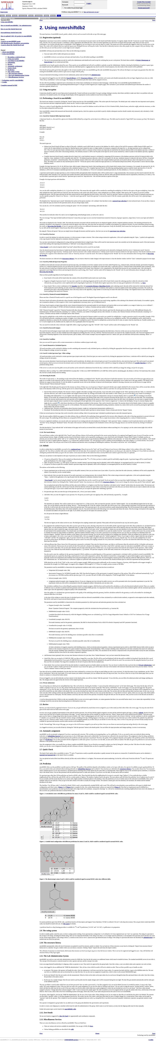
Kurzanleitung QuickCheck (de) (11, 32)
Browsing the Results (54, 226)
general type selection (120, 201)
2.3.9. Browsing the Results (47, 375)
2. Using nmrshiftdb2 (62, 27)
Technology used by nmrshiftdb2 (12, 80)
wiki (72, 1029)
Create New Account (144, 2)
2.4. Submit (44, 446)
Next (153, 20)
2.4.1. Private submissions (47, 683)
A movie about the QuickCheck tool (12, 45)
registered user (76, 449)
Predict (31, 15)
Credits (4, 82)
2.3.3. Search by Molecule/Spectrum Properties (53, 262)
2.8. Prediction (45, 764)
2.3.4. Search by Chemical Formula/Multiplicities (54, 294)
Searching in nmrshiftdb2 (16, 60)
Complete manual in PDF (9, 85)
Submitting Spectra (54, 736)
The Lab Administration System (18, 75)
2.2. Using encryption (48, 90)
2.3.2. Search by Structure (47, 234)
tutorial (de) (52, 755)
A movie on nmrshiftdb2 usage (10, 41)
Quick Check (22, 15)
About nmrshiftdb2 (8, 52)
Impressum (4, 12)
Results (15, 15)
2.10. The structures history (50, 943)
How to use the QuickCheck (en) (11, 29)
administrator (95, 75)
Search (8, 15)
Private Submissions (145, 665)
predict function (140, 363)
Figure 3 (117, 787)
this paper (66, 924)
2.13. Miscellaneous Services (51, 1019)
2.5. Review (44, 704)
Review (53, 15)
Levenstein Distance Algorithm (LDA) (98, 286)
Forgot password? (144, 8)
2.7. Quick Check (46, 749)
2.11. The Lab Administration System (54, 956)
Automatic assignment (15, 66)
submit (141, 712)
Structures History (87, 78)
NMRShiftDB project (71, 1040)
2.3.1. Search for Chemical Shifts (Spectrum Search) (55, 116)
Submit (46, 15)
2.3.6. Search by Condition (47, 339)
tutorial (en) (43, 755)
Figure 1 (61, 787)
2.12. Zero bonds (46, 1013)
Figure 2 (69, 787)
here (144, 283)
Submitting (11, 62)
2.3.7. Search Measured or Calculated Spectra (53, 345)
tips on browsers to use (91, 12)
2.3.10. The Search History (47, 432)
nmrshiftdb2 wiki (70, 1009)
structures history (109, 482)
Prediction (11, 70)
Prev (41, 20)
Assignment (38, 15)
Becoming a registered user (16, 57)
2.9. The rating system (48, 931)
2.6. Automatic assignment (50, 731)
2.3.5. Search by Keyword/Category (50, 328)
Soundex (74, 286)
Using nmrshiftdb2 (7, 22)
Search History (71, 78)
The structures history (15, 73)
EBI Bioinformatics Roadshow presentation (15, 43)
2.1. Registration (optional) (50, 38)
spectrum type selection (117, 231)
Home (2, 15)
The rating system (13, 71)
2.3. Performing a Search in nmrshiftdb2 (55, 98)
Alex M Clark (63, 1016)
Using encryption (13, 59)
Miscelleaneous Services (16, 77)
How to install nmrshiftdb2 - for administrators (16, 25)
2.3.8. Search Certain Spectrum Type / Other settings (55, 353)
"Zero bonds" (44, 247)
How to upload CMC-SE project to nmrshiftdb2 (16, 36)
